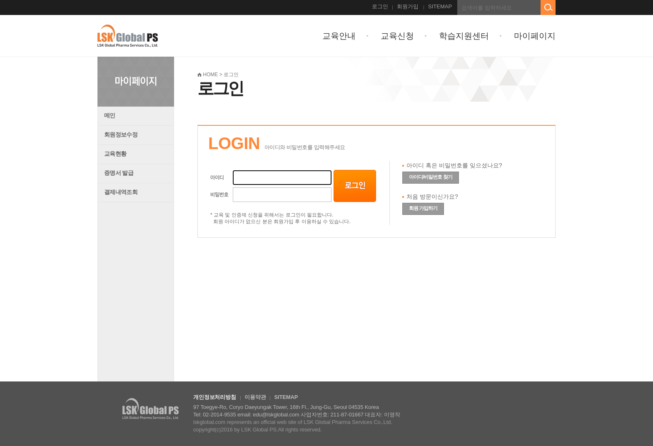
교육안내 (339, 35)
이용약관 (255, 397)
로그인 (380, 6)
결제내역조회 (120, 192)
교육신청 (397, 35)
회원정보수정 (120, 134)
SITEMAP (440, 6)
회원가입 (408, 6)
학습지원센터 (464, 35)
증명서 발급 (118, 172)
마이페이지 (535, 35)
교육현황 (115, 153)
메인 (109, 115)
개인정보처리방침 (214, 397)
